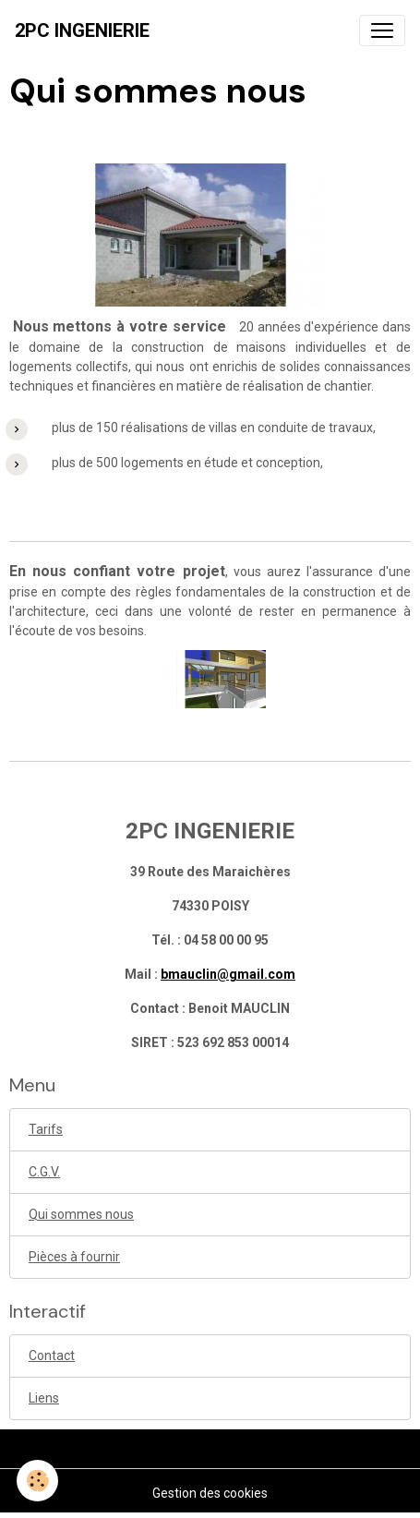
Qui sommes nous (81, 1214)
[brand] (82, 30)
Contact (52, 1355)
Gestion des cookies (210, 1493)
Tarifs (46, 1129)
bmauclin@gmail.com (228, 974)
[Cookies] (37, 1480)
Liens (44, 1398)
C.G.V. (44, 1171)
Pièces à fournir (74, 1256)
